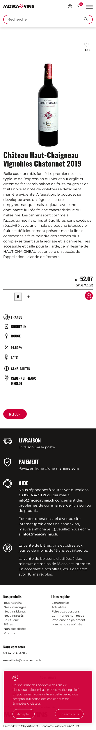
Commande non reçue (68, 615)
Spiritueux (11, 620)
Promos (9, 633)
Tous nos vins (13, 602)
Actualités (59, 607)
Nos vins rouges (15, 607)
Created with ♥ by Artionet (20, 726)
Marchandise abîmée (67, 624)
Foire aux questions (66, 611)
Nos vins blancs (15, 611)
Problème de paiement (68, 620)
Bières (8, 624)
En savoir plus (69, 714)
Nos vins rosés (13, 615)
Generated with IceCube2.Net (60, 726)
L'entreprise (60, 602)
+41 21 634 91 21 (18, 653)
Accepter (23, 714)
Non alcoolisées (15, 628)
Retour (15, 414)
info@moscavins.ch (27, 660)
